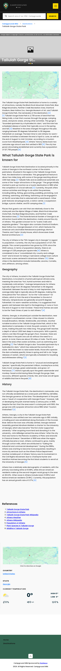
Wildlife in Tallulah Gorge (17, 528)
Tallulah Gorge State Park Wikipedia (22, 515)
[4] (27, 142)
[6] (19, 149)
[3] (10, 128)
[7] (13, 370)
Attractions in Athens (16, 512)
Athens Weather (14, 517)
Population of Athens (16, 523)
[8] (29, 378)
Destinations (27, 24)
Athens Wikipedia (14, 520)
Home (6, 640)
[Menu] (55, 6)
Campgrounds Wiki (10, 24)
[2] (49, 113)
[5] (43, 144)
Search (52, 16)
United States (9, 574)
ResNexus (43, 663)
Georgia (6, 584)
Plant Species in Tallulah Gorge (20, 525)
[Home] (27, 6)
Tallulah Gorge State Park (18, 509)
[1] (3, 115)
